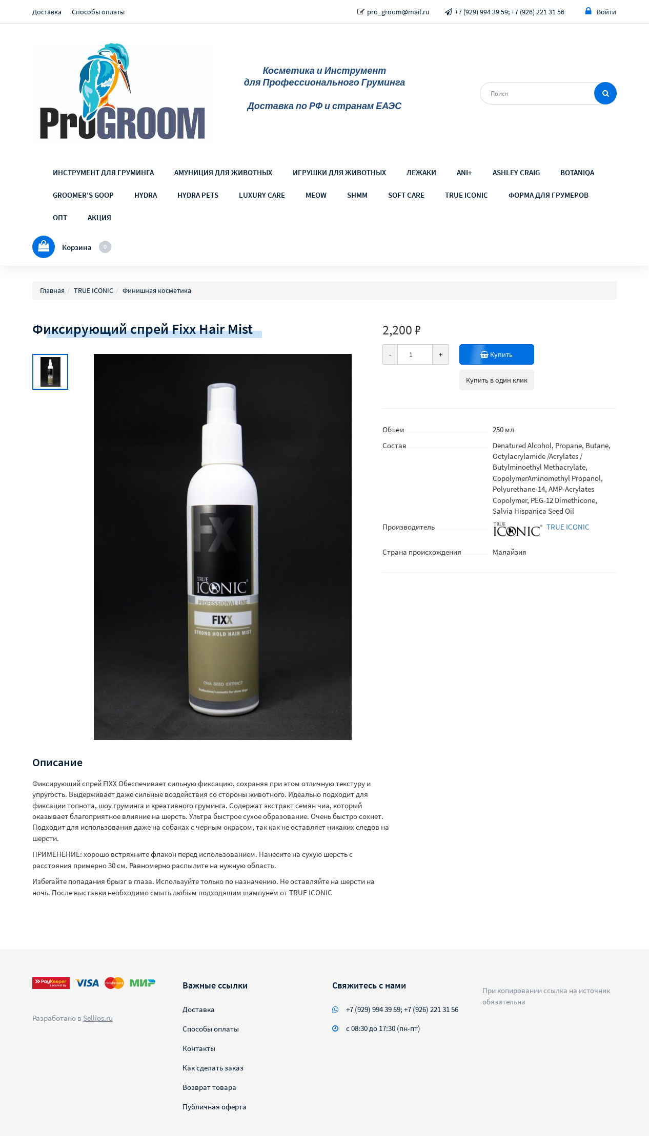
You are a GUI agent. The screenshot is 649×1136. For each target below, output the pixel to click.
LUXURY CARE (262, 195)
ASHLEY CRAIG (516, 172)
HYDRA (145, 195)
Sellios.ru (98, 1018)
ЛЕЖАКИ (421, 172)
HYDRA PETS (197, 195)
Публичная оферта (214, 1106)
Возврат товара (209, 1087)
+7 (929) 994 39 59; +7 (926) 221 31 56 (509, 11)
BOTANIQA (577, 172)
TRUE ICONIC (466, 195)
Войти (600, 11)
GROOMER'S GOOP (83, 195)
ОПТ (60, 217)
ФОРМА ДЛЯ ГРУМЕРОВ (549, 195)
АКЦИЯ (99, 217)
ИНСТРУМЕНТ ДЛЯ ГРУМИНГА (103, 172)
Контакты (198, 1048)
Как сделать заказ (213, 1067)
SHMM (357, 195)
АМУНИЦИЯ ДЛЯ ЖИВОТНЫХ (223, 172)
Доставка (47, 11)
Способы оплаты (98, 11)
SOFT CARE (406, 195)
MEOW (316, 195)
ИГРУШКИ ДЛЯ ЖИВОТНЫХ (339, 172)
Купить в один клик (497, 380)
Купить (507, 354)
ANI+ (464, 172)
